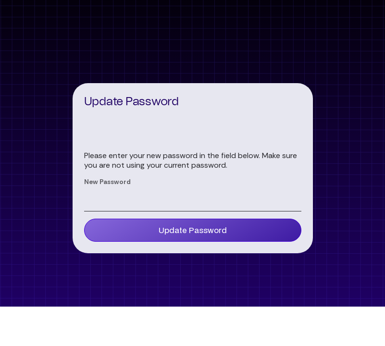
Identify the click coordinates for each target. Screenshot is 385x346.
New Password (107, 181)
